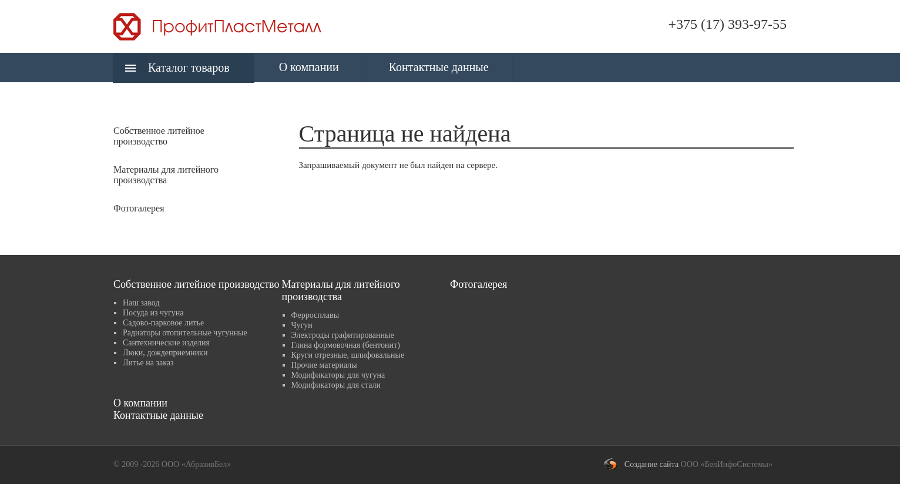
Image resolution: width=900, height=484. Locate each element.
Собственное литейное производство (196, 284)
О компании (309, 66)
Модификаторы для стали (336, 385)
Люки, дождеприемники (165, 352)
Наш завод (141, 302)
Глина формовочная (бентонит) (345, 345)
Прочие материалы (324, 365)
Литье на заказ (148, 362)
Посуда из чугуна (153, 312)
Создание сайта (651, 464)
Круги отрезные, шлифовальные (348, 355)
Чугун (302, 325)
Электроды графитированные (342, 335)
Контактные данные (439, 66)
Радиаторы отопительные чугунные (185, 332)
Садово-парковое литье (163, 322)
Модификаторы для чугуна (338, 375)
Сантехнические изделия (166, 342)
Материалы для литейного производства (341, 290)
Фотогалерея (138, 208)
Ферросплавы (315, 315)
